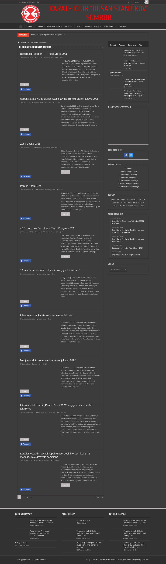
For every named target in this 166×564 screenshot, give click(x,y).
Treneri (78, 26)
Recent (113, 45)
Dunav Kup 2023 (84, 520)
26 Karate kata (109, 26)
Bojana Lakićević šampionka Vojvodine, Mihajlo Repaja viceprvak (134, 81)
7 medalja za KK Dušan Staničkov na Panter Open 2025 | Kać (88, 533)
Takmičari (68, 26)
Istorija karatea (115, 72)
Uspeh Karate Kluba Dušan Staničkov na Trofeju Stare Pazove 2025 (59, 98)
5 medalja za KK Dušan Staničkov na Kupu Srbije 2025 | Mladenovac (134, 544)
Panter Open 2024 (30, 185)
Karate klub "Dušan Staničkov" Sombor (116, 560)
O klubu (29, 26)
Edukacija (122, 26)
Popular (122, 45)
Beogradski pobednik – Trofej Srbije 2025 (44, 53)
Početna (21, 26)
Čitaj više (25, 85)
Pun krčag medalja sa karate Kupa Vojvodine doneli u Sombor (89, 544)
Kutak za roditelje (53, 26)
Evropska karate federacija (128, 184)
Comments (132, 45)
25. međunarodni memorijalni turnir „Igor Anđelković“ (50, 270)
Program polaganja (92, 26)
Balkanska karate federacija (128, 187)
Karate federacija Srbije (128, 172)
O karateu (39, 26)
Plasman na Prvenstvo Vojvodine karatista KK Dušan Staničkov (135, 63)
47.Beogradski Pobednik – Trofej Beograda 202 (47, 228)
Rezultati (39, 57)
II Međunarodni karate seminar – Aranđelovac (46, 315)
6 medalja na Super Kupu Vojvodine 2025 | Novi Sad (47, 35)
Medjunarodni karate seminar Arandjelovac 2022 (48, 360)
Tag (140, 45)
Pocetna (22, 42)
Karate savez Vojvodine (128, 175)
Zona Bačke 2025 (30, 143)
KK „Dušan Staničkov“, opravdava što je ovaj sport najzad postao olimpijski (134, 93)
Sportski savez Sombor (128, 178)
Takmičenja (46, 57)
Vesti (52, 57)
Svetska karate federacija (128, 181)
